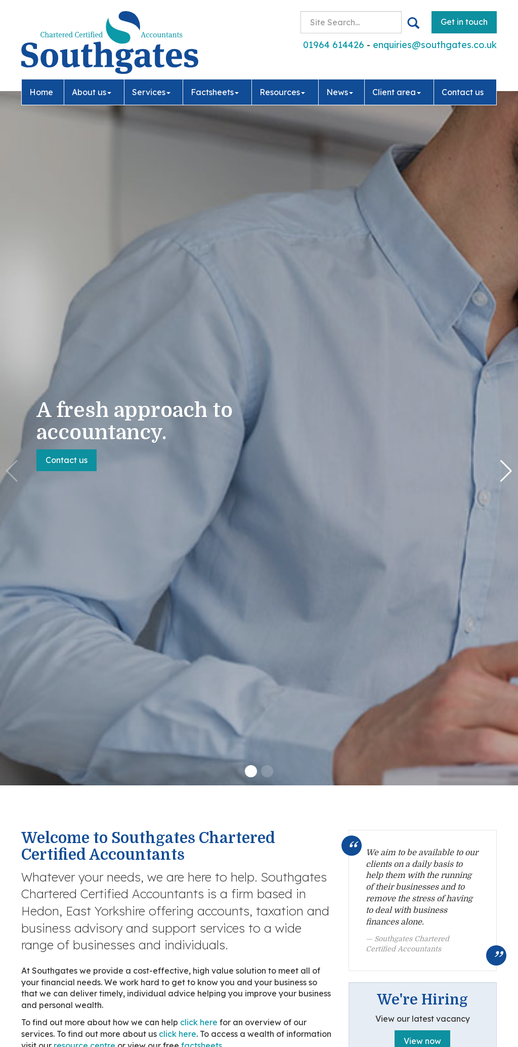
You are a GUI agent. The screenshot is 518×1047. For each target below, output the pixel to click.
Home (41, 92)
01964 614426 (333, 45)
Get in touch (464, 22)
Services (151, 92)
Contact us (463, 92)
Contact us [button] (67, 460)
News (339, 92)
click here (199, 1022)
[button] (251, 771)
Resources (282, 92)
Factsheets (215, 92)
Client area (396, 92)
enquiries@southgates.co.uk (435, 45)
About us (91, 92)
